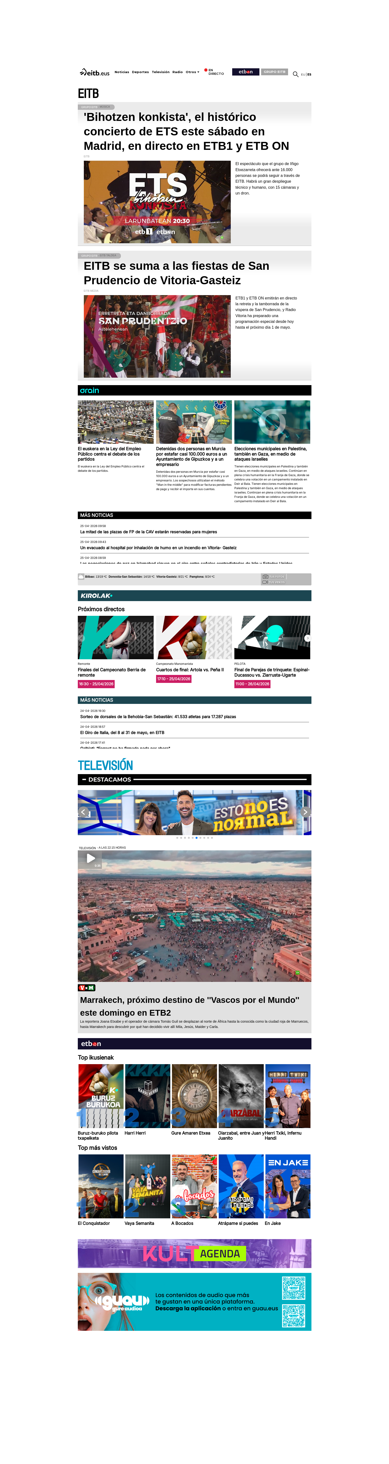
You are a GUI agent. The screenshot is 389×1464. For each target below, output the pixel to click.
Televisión (161, 72)
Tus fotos (273, 576)
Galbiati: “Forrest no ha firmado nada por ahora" (125, 748)
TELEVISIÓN (105, 766)
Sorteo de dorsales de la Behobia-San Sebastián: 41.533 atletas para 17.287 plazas (158, 716)
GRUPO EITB (274, 72)
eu (303, 74)
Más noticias (96, 515)
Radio (177, 72)
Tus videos (273, 582)
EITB (88, 94)
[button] (307, 638)
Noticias (122, 72)
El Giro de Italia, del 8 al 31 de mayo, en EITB (122, 732)
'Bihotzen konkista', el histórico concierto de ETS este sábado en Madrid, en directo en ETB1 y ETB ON (186, 131)
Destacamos (109, 779)
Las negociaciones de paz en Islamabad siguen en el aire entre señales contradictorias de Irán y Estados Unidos (186, 563)
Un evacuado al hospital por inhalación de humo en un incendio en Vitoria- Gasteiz (158, 547)
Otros (191, 72)
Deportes (140, 72)
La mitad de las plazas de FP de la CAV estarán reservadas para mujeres (148, 531)
